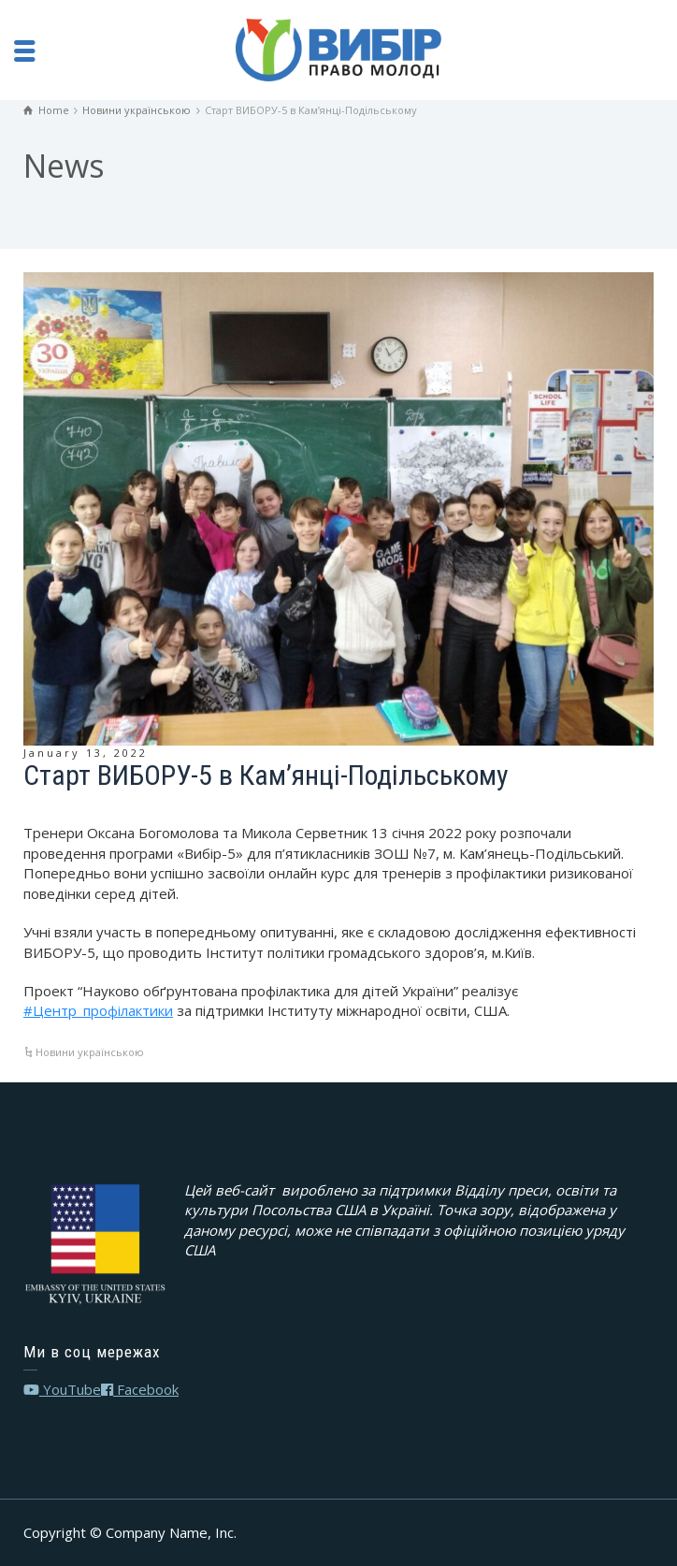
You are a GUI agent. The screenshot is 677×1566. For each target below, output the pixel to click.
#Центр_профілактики (98, 1010)
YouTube (62, 1389)
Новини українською (90, 1052)
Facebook (140, 1389)
